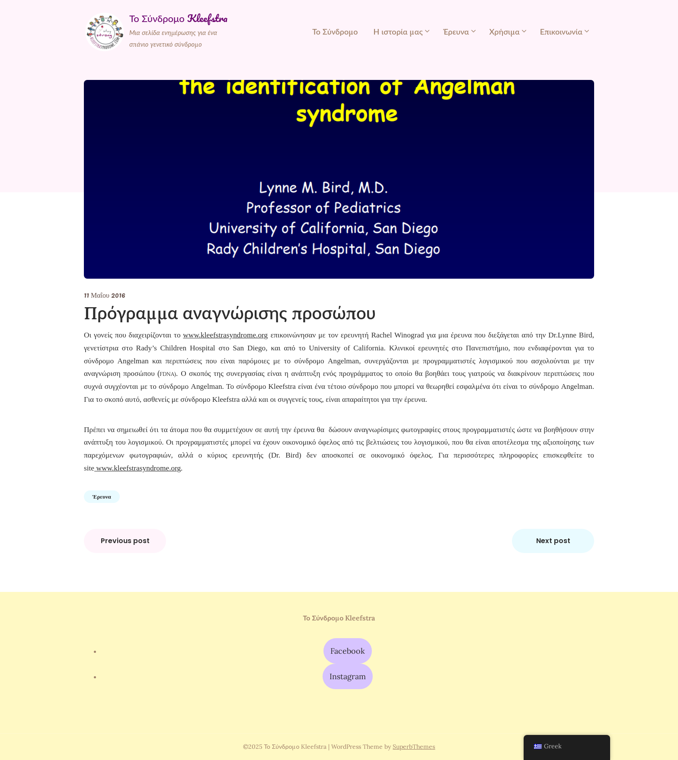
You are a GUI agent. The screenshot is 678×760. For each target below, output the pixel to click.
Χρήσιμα (504, 32)
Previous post (125, 541)
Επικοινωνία (561, 32)
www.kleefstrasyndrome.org (137, 468)
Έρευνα (456, 32)
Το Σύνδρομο (335, 32)
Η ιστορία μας (397, 32)
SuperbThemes (414, 746)
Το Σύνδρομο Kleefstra (178, 18)
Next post (553, 541)
